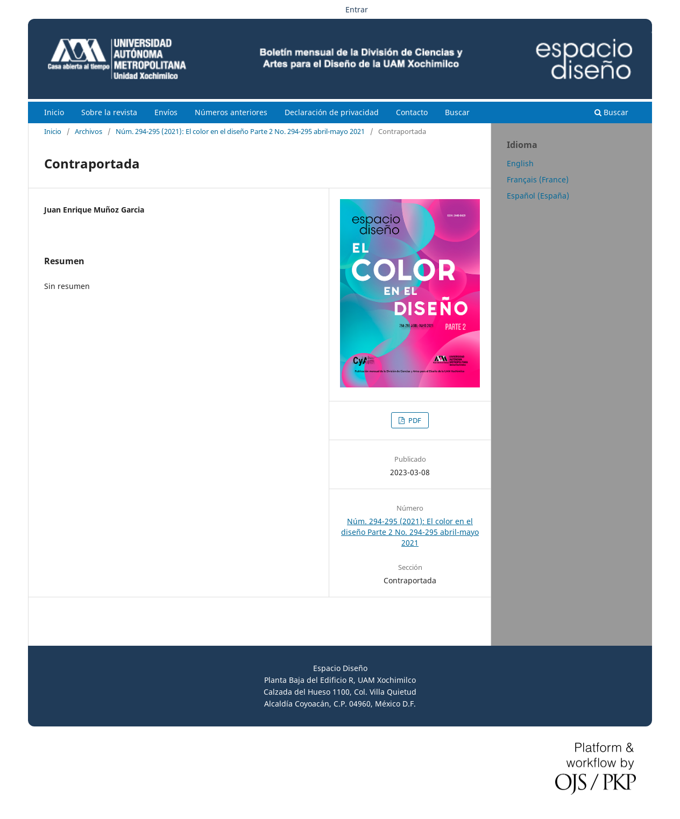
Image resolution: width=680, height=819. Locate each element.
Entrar (356, 9)
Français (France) (538, 179)
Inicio (54, 112)
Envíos (166, 112)
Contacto (412, 112)
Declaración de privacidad (332, 112)
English (520, 163)
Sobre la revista (109, 112)
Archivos (88, 131)
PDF (414, 420)
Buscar (457, 112)
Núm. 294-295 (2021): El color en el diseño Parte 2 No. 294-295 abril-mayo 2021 (240, 131)
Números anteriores (231, 112)
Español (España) (538, 195)
